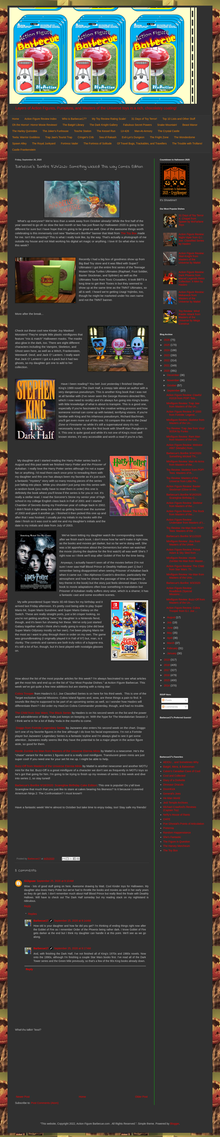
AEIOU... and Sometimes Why (181, 762)
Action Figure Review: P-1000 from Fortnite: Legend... (183, 413)
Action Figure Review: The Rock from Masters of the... (185, 513)
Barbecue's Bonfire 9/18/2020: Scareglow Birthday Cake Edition (56, 785)
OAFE (166, 819)
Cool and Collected (174, 775)
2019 (167, 659)
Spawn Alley (19, 143)
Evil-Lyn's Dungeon (133, 137)
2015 (167, 680)
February (172, 648)
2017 (167, 670)
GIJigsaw (30, 880)
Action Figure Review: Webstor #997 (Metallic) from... (184, 446)
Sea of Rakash (107, 137)
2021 (167, 365)
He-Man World (171, 798)
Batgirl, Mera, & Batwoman (179, 766)
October (172, 385)
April (170, 637)
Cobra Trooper (24, 693)
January (172, 653)
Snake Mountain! (167, 124)
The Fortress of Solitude (97, 143)
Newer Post (23, 1096)
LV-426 (125, 131)
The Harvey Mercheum (176, 845)
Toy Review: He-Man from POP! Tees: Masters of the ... (185, 529)
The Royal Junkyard (43, 143)
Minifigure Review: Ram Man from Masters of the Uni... (183, 438)
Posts (167, 700)
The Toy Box (129, 233)
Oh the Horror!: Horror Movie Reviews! (34, 124)
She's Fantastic (172, 837)
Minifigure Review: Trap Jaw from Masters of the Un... (182, 405)
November (173, 380)
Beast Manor (189, 124)
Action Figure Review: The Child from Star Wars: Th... (185, 568)
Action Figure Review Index (40, 118)
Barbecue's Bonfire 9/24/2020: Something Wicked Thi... (184, 455)
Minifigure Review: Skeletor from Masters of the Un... (185, 421)
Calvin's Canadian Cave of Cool (181, 771)
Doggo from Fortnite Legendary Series (40, 727)
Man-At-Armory (143, 131)
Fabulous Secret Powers (137, 124)
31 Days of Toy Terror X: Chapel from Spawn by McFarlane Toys (191, 220)
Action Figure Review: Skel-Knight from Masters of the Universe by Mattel (191, 258)
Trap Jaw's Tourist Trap (58, 137)
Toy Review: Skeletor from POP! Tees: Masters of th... (185, 471)
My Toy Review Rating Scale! (109, 118)
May (170, 632)
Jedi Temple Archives (175, 802)
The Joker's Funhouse (55, 131)
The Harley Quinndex (24, 131)
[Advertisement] (82, 1063)
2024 (167, 350)
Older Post (141, 1096)
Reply (27, 906)
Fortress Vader (69, 143)
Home (15, 118)
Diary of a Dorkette (174, 780)
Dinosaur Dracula (173, 784)
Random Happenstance (177, 832)
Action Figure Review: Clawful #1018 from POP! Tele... (183, 396)
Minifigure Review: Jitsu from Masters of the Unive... (183, 543)
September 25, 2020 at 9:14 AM (72, 920)
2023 (167, 355)
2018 (167, 664)
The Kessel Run (106, 131)
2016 (167, 675)
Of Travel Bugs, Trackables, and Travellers (142, 143)
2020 (167, 370)
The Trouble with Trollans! (187, 143)
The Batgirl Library (73, 124)
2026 (167, 339)
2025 (167, 344)
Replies (32, 913)
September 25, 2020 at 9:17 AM (72, 948)
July (169, 622)
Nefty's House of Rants (176, 814)
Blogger (174, 1123)
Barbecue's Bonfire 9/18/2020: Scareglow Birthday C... (184, 496)
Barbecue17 (40, 920)
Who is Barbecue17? (74, 118)
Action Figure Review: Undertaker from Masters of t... (185, 521)
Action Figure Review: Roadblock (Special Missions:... (179, 591)
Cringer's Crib (86, 137)
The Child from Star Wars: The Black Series (43, 712)
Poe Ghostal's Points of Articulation (183, 823)
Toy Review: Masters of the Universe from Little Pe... (182, 480)
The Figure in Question (176, 841)
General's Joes (172, 793)
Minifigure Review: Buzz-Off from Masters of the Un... (185, 601)
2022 (167, 360)
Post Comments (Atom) (44, 1102)
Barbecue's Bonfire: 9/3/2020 (183, 582)
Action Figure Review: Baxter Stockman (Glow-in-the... (183, 488)
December (173, 375)
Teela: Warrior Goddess (26, 137)
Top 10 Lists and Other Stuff (178, 118)
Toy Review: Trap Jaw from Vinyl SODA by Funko (185, 430)
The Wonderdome (184, 137)
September (174, 390)
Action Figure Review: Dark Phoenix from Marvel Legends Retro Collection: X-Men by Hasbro (192, 278)
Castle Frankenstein (24, 149)
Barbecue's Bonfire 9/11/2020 (183, 536)
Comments (170, 706)
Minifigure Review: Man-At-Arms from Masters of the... (185, 463)
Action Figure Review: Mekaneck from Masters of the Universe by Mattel (191, 297)
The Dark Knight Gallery (104, 124)
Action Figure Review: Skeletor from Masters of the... (184, 504)
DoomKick (169, 789)
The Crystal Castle (168, 131)
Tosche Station (82, 131)
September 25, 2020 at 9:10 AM (55, 880)
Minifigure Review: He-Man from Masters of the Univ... (185, 576)
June (170, 627)
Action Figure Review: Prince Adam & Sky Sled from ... (183, 551)
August (171, 617)
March (171, 642)
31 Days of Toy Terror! (144, 118)
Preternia (168, 828)
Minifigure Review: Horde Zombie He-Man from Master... (185, 559)
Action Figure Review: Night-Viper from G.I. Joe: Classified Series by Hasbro (191, 239)
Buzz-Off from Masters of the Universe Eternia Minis (48, 766)
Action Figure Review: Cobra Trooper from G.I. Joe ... (183, 609)
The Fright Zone (159, 137)
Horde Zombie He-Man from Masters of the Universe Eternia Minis (57, 751)
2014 (167, 685)
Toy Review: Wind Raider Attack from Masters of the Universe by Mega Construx (189, 317)
